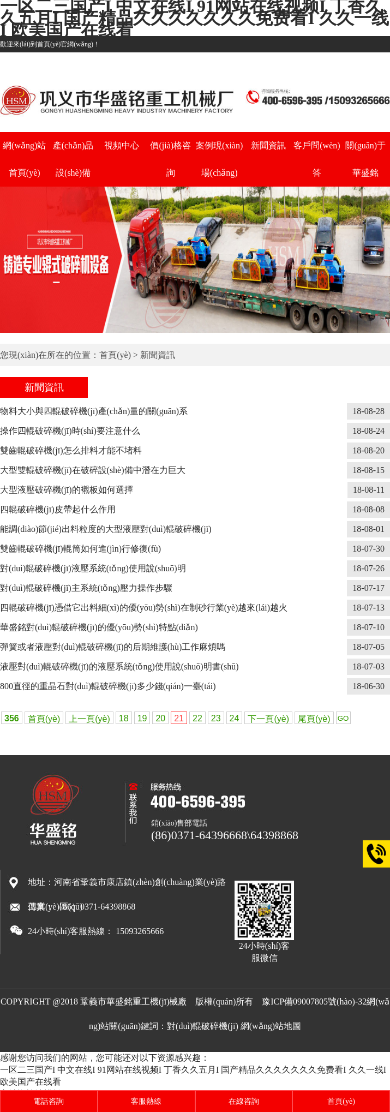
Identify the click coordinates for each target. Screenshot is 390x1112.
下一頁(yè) (268, 719)
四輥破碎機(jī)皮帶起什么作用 (58, 509)
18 (124, 718)
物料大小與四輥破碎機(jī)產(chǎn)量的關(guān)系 (94, 411)
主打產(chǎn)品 (309, 60)
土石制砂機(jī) (254, 60)
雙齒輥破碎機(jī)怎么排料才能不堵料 (71, 450)
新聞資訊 (268, 145)
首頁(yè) (115, 355)
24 (234, 718)
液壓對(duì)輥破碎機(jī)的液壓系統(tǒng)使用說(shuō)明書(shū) (119, 666)
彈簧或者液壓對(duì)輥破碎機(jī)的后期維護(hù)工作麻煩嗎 (112, 646)
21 (179, 718)
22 (197, 718)
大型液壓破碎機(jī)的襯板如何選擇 (66, 489)
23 (216, 718)
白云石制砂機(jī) (366, 60)
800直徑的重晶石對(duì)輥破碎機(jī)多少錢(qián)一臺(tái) (108, 686)
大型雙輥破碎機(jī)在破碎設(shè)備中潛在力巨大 (92, 470)
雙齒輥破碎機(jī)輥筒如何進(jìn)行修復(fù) (80, 548)
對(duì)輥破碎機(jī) (202, 1026)
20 (160, 718)
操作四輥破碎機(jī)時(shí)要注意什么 (70, 430)
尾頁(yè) (314, 719)
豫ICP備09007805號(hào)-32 (314, 1001)
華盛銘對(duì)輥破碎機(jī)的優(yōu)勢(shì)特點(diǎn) (99, 627)
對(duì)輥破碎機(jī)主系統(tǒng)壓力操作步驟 (86, 588)
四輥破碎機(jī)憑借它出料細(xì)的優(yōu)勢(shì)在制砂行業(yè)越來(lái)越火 (143, 607)
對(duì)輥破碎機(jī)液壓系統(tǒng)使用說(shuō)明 (93, 568)
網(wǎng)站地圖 (271, 1026)
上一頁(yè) (89, 719)
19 (142, 718)
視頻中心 (121, 145)
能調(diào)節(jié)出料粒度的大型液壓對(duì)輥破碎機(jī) (106, 529)
